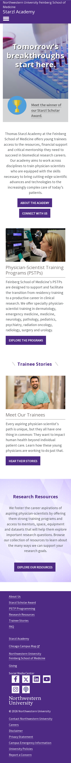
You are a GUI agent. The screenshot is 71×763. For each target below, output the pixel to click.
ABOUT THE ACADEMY (34, 203)
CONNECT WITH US (34, 213)
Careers (14, 725)
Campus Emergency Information (30, 743)
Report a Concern (20, 755)
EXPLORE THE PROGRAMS (26, 340)
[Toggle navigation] (6, 19)
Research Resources (22, 614)
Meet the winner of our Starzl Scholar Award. (46, 110)
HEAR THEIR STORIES (23, 461)
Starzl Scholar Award (22, 602)
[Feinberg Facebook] (15, 679)
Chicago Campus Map (22, 646)
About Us (15, 596)
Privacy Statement (21, 737)
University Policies (21, 749)
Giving (13, 665)
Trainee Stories (19, 620)
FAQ (11, 626)
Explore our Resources (34, 567)
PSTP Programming (22, 608)
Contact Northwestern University (30, 719)
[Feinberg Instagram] (15, 689)
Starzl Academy (19, 11)
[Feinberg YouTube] (47, 679)
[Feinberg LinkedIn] (36, 679)
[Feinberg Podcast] (26, 689)
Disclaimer (16, 731)
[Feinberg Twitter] (26, 679)
